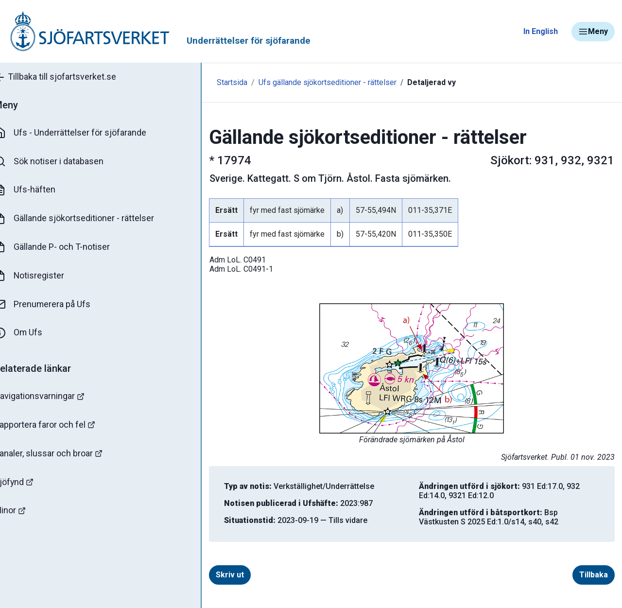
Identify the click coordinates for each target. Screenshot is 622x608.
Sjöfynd (28, 483)
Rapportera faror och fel (58, 426)
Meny (593, 31)
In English (540, 31)
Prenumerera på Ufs (56, 305)
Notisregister (43, 276)
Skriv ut (210, 574)
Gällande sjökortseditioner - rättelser (88, 219)
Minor (23, 512)
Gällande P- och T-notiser (65, 248)
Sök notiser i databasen (62, 162)
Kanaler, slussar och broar (62, 455)
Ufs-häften (38, 190)
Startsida (212, 82)
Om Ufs (32, 334)
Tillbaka (593, 574)
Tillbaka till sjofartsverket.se (69, 77)
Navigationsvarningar (53, 397)
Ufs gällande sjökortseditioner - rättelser (308, 82)
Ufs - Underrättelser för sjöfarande (84, 133)
